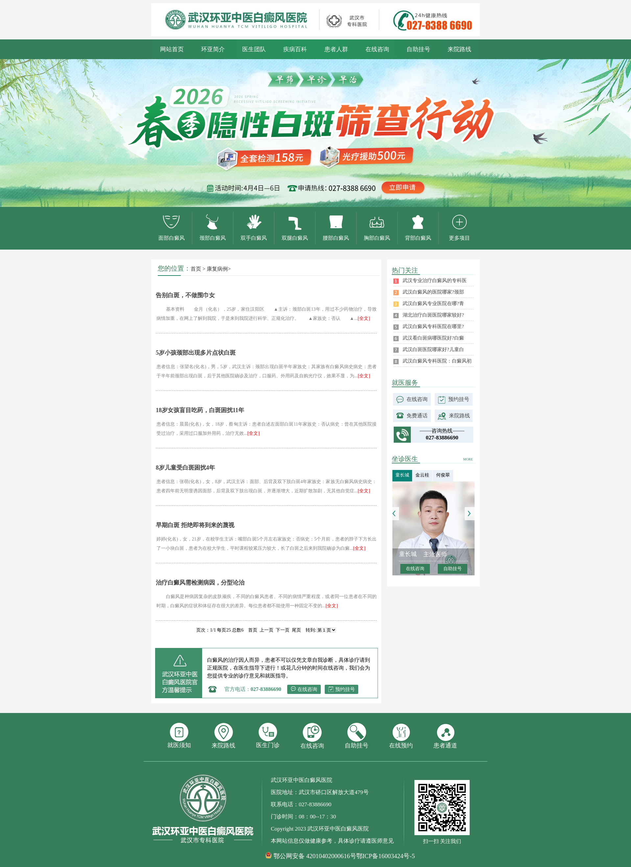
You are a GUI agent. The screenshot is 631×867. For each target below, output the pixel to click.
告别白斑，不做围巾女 (185, 295)
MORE (468, 459)
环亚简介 (213, 49)
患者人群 (336, 49)
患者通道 (445, 736)
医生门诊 (268, 735)
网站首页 (172, 49)
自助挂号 (418, 49)
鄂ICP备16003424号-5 (385, 856)
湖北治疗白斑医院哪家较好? (433, 315)
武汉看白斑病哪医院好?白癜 (433, 338)
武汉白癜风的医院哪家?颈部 (433, 292)
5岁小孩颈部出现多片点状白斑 (196, 352)
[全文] (364, 318)
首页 (196, 269)
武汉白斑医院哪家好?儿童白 (433, 349)
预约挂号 (345, 689)
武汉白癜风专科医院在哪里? (433, 326)
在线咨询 (377, 49)
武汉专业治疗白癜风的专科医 (435, 280)
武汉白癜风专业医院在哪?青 (433, 303)
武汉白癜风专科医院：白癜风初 (437, 361)
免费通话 (417, 415)
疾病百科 (295, 49)
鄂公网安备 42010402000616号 (314, 856)
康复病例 (217, 269)
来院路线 (459, 49)
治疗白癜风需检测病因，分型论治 (200, 582)
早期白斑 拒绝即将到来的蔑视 (195, 525)
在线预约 (401, 736)
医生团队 (254, 49)
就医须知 (179, 735)
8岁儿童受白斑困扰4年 (185, 467)
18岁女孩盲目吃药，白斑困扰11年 (200, 410)
